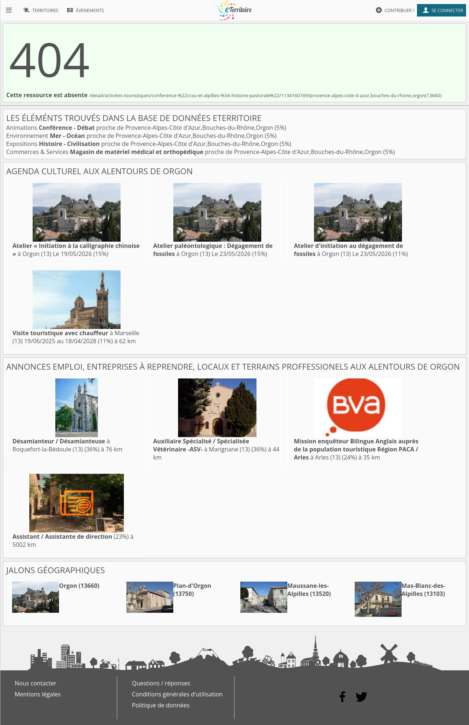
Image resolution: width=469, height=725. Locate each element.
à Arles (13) (356, 449)
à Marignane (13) (201, 445)
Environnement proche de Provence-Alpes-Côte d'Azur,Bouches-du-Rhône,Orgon (135, 136)
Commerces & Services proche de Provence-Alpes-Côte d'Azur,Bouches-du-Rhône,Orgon (194, 152)
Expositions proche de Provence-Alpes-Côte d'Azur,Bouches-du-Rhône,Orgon (143, 144)
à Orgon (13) (348, 250)
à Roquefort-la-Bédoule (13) (61, 445)
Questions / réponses (161, 683)
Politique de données (160, 705)
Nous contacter (35, 683)
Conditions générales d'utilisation (177, 694)
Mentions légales (37, 694)
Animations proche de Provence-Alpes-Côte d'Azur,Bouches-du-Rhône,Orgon (140, 128)
